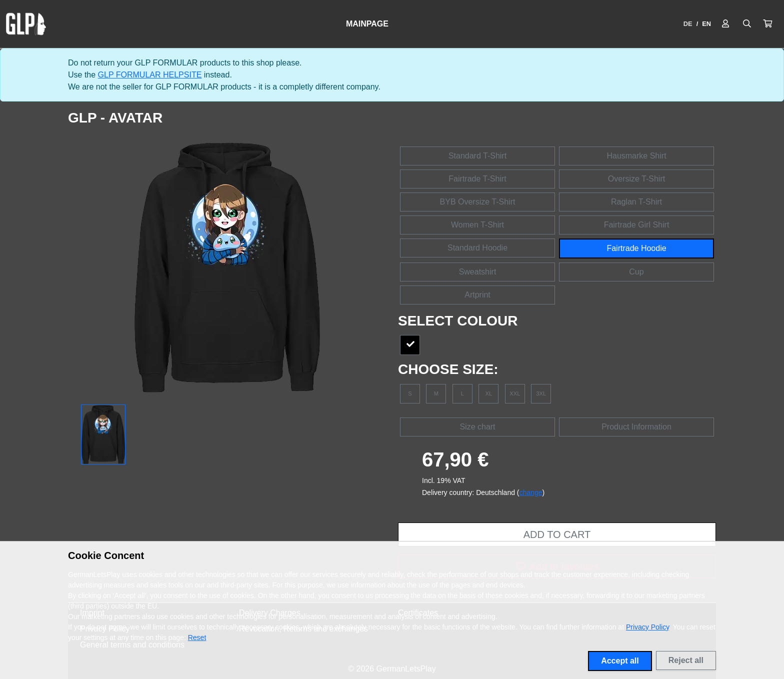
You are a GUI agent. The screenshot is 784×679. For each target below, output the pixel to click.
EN (706, 24)
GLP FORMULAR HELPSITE (150, 74)
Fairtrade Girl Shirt (637, 224)
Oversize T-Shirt (636, 178)
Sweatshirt (477, 272)
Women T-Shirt (477, 224)
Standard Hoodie (478, 248)
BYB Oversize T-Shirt (478, 202)
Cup (636, 272)
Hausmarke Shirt (636, 156)
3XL (541, 393)
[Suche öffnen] (747, 24)
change (531, 492)
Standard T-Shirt (477, 156)
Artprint (477, 294)
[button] (767, 24)
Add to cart (557, 534)
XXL (515, 393)
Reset (197, 638)
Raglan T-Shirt (636, 202)
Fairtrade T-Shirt (477, 178)
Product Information (637, 426)
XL (489, 393)
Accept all (620, 660)
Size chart (477, 426)
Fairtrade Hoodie (636, 248)
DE (688, 24)
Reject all (686, 660)
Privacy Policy (647, 627)
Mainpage (367, 24)
